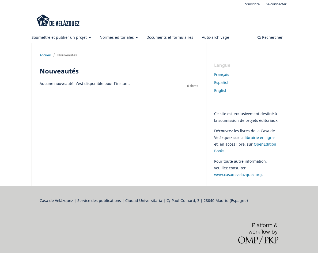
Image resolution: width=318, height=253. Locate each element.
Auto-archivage (215, 37)
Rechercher (270, 37)
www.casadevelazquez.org (238, 174)
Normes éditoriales (117, 37)
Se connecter (276, 4)
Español (221, 82)
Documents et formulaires (169, 37)
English (221, 90)
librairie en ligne (260, 137)
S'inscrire (252, 4)
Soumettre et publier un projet (60, 37)
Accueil (45, 55)
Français (221, 74)
